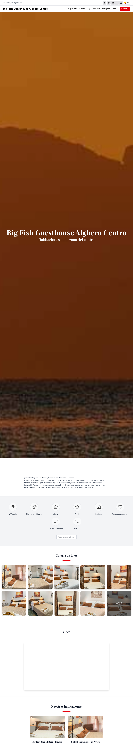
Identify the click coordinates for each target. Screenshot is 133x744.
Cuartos (82, 9)
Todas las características (67, 537)
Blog (88, 9)
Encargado (106, 9)
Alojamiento (72, 9)
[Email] (113, 3)
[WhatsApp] (109, 3)
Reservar (124, 9)
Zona (114, 9)
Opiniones (96, 9)
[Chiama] (104, 3)
